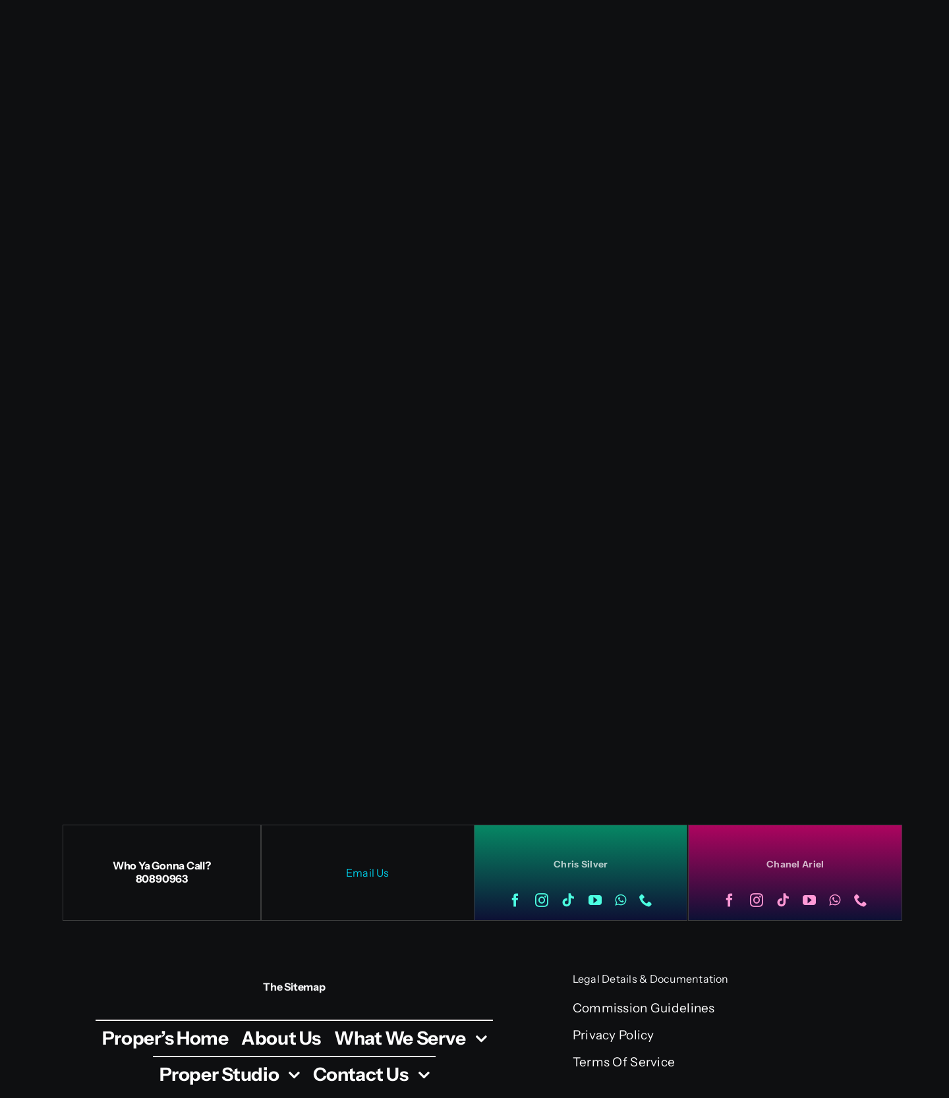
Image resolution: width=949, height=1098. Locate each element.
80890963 (162, 878)
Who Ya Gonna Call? (162, 865)
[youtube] (595, 900)
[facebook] (515, 900)
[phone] (645, 900)
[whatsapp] (620, 900)
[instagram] (541, 900)
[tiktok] (568, 900)
